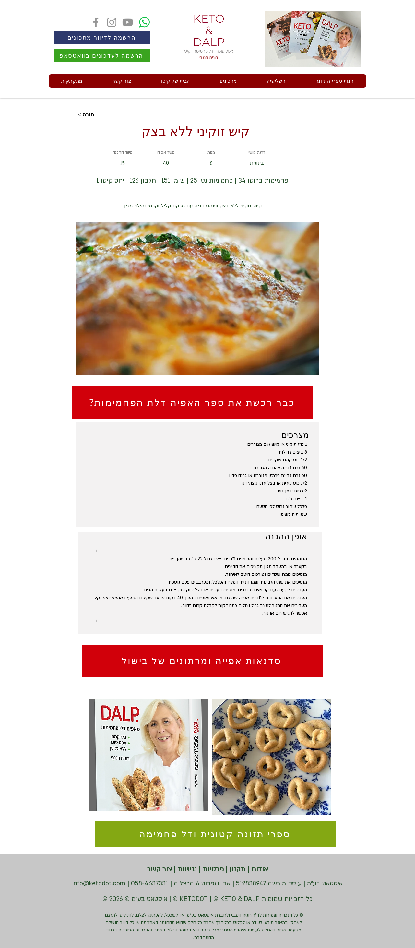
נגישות (186, 869)
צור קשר (159, 869)
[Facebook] (95, 22)
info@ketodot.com (98, 883)
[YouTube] (127, 22)
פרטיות (212, 869)
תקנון (236, 869)
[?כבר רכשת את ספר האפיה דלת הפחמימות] (192, 402)
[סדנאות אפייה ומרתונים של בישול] (202, 661)
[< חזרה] (99, 114)
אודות (258, 869)
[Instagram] (111, 22)
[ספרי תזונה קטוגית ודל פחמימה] (215, 834)
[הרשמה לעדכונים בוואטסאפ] (102, 55)
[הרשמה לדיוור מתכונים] (102, 37)
